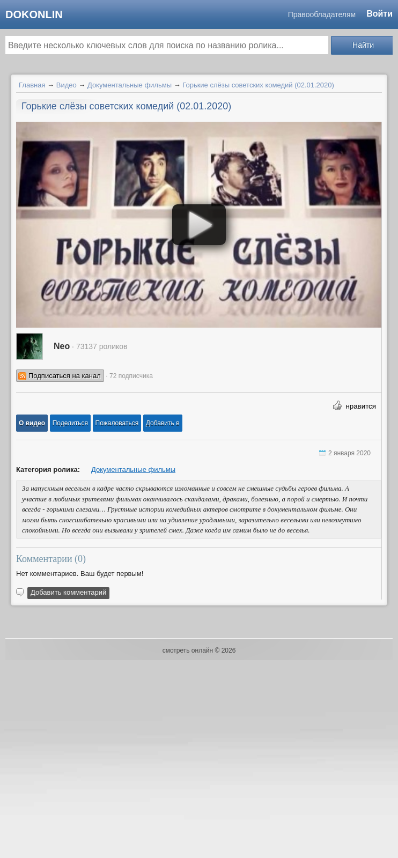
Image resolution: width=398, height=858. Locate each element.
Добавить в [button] (163, 423)
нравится (360, 406)
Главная (32, 85)
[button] (32, 423)
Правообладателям (322, 14)
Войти (379, 13)
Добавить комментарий (68, 592)
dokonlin (34, 14)
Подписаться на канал (64, 376)
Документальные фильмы (129, 85)
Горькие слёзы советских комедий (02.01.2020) (258, 85)
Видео (66, 85)
